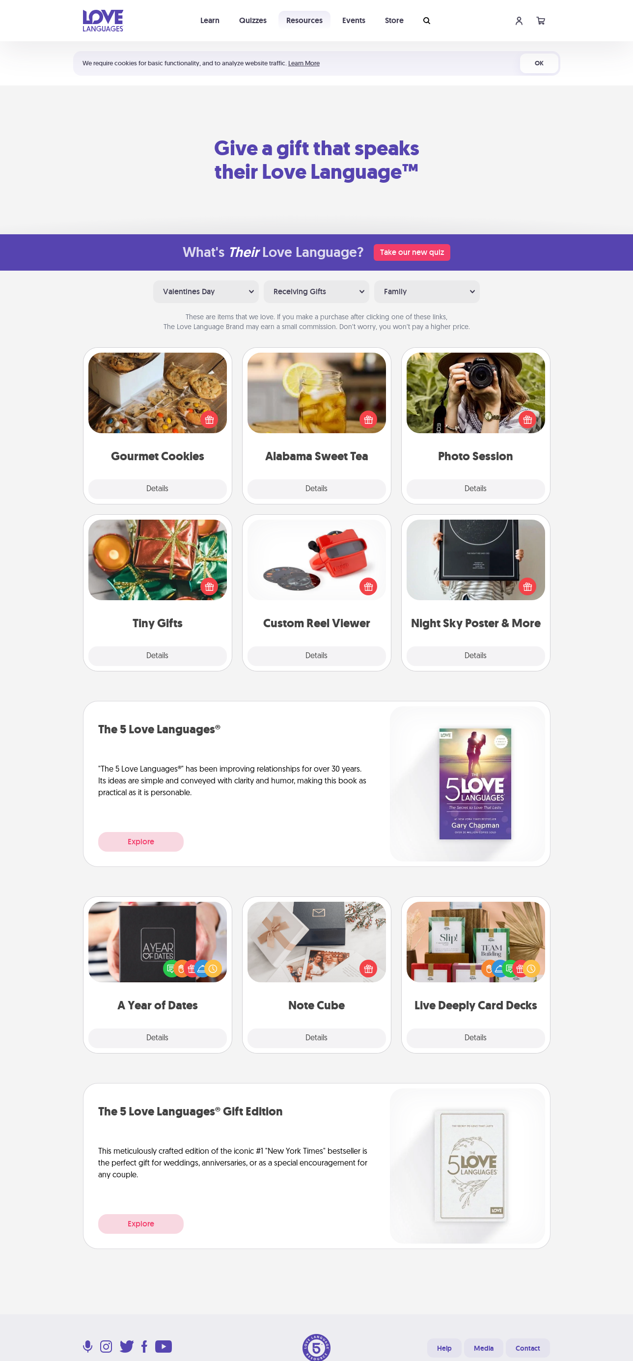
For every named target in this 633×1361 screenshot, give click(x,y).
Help (444, 1348)
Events (353, 20)
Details (157, 489)
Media (484, 1348)
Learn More (304, 63)
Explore (141, 841)
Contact (528, 1348)
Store (394, 20)
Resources (304, 20)
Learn (210, 20)
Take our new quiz (412, 252)
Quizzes (253, 20)
